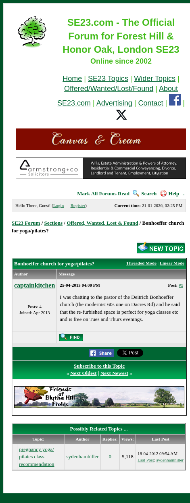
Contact (150, 103)
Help (170, 193)
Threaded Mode (141, 263)
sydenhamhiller (83, 456)
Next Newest (114, 373)
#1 (181, 285)
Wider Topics (154, 79)
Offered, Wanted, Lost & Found (102, 223)
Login (58, 205)
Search (145, 193)
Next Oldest (83, 373)
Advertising (114, 103)
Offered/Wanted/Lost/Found (108, 89)
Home (72, 79)
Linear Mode (172, 263)
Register (78, 205)
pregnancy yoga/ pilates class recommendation (36, 456)
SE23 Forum (26, 223)
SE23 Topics (108, 79)
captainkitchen (34, 285)
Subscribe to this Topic (99, 366)
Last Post (146, 459)
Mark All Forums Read (103, 193)
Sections (53, 223)
